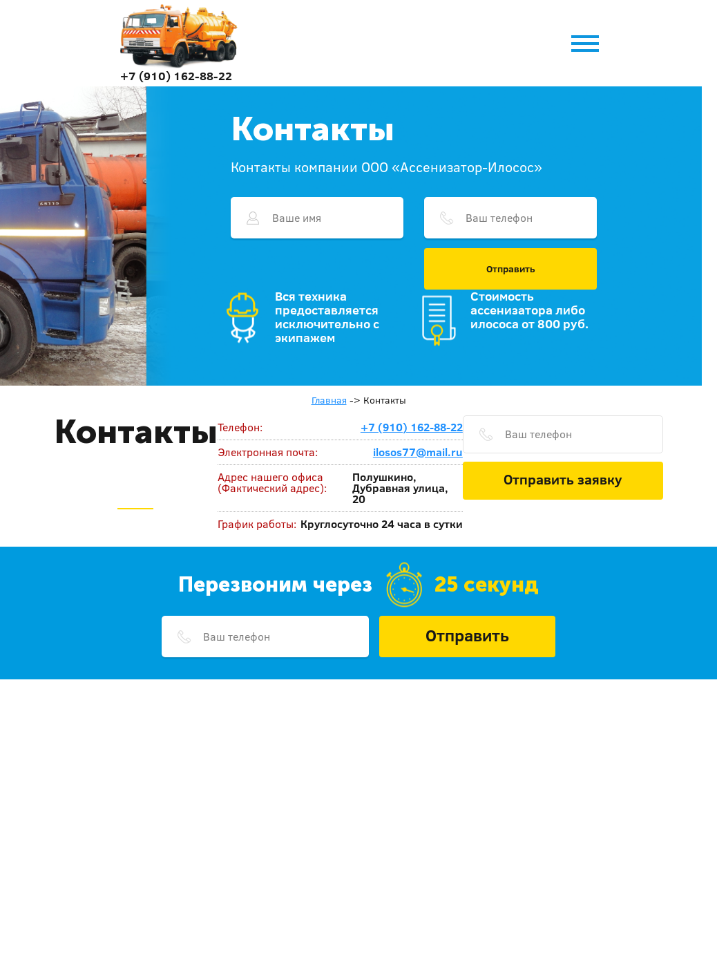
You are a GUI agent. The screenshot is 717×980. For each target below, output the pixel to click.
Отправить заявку (563, 479)
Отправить (510, 269)
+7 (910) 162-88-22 (176, 76)
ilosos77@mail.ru (418, 452)
